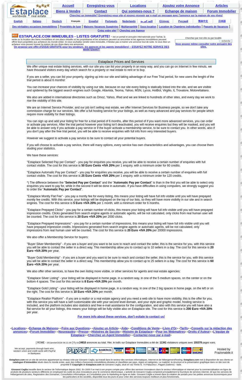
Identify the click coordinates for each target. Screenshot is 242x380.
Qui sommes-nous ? (138, 11)
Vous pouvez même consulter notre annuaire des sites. (203, 45)
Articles (221, 6)
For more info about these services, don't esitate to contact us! (121, 316)
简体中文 (203, 21)
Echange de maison (181, 11)
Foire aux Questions (76, 328)
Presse (83, 331)
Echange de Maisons (43, 328)
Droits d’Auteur (199, 331)
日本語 (222, 21)
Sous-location (148, 26)
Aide (124, 328)
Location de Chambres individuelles (180, 26)
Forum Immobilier (221, 11)
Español (93, 21)
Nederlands (128, 21)
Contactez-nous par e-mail (152, 335)
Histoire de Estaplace (137, 331)
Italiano (37, 21)
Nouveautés (66, 331)
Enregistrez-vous (101, 6)
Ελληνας (164, 21)
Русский (183, 21)
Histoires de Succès (105, 331)
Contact (100, 11)
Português (111, 21)
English (18, 21)
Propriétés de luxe (70, 26)
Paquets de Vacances (216, 26)
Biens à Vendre (68, 11)
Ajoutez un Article (105, 328)
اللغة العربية (146, 21)
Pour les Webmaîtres (170, 331)
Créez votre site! (107, 30)
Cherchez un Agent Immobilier (109, 335)
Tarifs (184, 328)
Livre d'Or (170, 328)
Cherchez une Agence (132, 30)
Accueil (68, 6)
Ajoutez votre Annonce (181, 6)
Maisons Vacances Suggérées (101, 26)
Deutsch (57, 21)
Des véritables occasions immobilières (34, 26)
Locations (138, 6)
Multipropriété (129, 26)
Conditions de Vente (145, 328)
